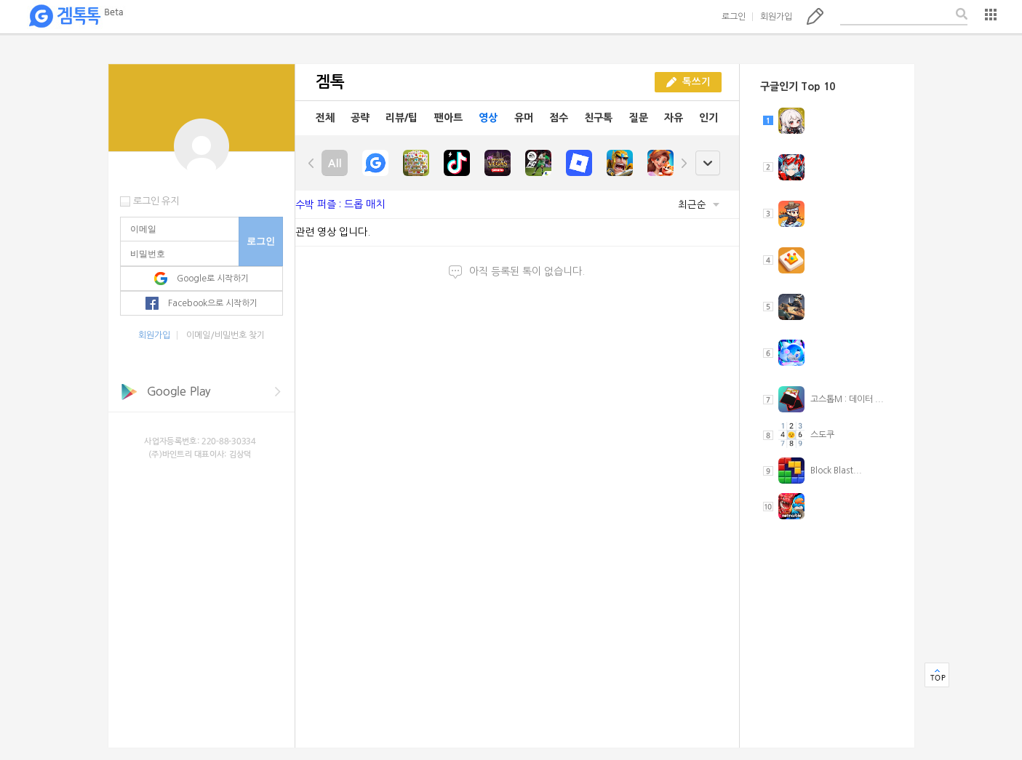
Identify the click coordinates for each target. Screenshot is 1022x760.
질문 (638, 118)
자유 (673, 118)
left (311, 163)
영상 (488, 118)
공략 (360, 118)
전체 (325, 118)
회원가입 (776, 16)
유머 (523, 118)
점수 (558, 118)
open (707, 163)
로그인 (734, 16)
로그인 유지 (156, 201)
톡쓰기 (815, 16)
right (684, 163)
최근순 (698, 204)
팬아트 (448, 118)
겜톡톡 (75, 16)
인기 (708, 118)
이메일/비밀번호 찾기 (225, 335)
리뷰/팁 (402, 118)
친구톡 (598, 118)
